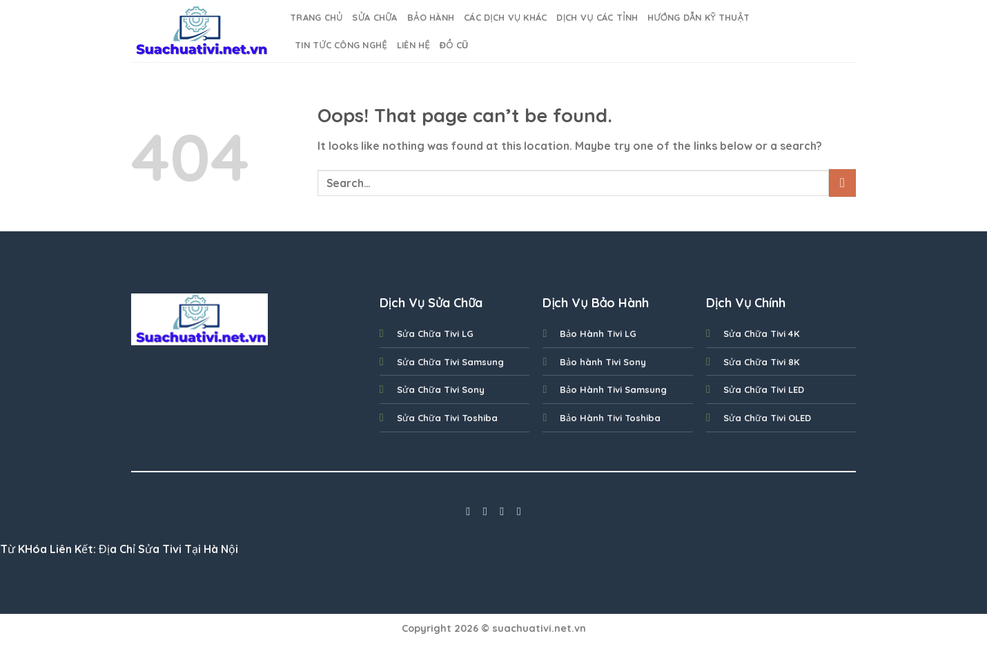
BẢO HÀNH (430, 17)
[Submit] (842, 182)
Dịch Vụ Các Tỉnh (597, 17)
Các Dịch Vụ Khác (505, 17)
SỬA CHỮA (374, 17)
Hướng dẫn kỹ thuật (698, 17)
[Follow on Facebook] (467, 511)
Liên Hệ (413, 44)
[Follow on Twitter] (501, 511)
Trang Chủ (316, 17)
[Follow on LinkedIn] (519, 511)
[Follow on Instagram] (485, 511)
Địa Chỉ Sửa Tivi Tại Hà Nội (168, 549)
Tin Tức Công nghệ (341, 44)
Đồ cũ (454, 44)
